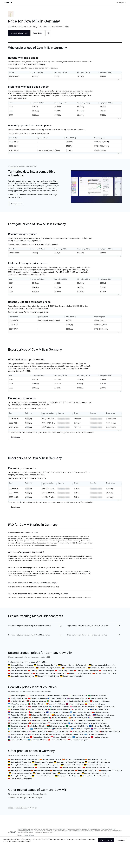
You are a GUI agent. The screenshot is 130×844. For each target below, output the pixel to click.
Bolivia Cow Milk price (57, 726)
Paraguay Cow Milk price (64, 720)
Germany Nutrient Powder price (22, 665)
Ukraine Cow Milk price (19, 709)
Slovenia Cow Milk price (60, 707)
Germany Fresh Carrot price (73, 765)
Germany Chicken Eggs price (21, 773)
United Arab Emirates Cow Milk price (90, 720)
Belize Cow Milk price (62, 729)
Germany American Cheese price (42, 670)
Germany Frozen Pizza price (72, 676)
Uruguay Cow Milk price (19, 715)
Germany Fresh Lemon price (44, 776)
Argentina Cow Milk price (81, 712)
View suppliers (13, 798)
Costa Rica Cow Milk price (20, 737)
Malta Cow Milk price (37, 712)
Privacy (20, 835)
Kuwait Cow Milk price (18, 740)
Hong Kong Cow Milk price (110, 731)
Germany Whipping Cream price (49, 668)
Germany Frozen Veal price (74, 759)
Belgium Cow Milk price (98, 698)
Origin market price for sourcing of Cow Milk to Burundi (29, 626)
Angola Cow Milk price (57, 734)
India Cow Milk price (18, 695)
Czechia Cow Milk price (19, 698)
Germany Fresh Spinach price (111, 770)
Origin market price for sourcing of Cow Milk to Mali (87, 635)
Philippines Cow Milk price (104, 715)
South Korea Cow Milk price (78, 701)
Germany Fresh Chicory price (70, 773)
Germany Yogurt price (65, 670)
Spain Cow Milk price (18, 701)
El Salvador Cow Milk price (101, 726)
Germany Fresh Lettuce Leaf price (97, 767)
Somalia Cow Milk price (81, 729)
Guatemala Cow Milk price (20, 729)
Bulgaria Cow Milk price (19, 707)
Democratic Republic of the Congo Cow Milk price (88, 723)
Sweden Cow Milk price (39, 709)
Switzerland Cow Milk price (40, 715)
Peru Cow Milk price (101, 737)
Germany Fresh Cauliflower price (22, 767)
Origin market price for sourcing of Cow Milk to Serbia (88, 626)
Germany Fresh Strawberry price (22, 765)
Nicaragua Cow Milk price (96, 734)
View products (25, 798)
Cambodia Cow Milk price (103, 729)
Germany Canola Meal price (20, 770)
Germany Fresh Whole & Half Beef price (24, 759)
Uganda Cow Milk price (40, 718)
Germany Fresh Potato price (88, 770)
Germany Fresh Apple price (51, 759)
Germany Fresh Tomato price (21, 762)
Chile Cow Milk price (101, 712)
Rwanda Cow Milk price (38, 740)
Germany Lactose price (19, 670)
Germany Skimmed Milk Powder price (74, 665)
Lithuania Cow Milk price (96, 704)
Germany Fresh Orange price (21, 776)
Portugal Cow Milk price (100, 701)
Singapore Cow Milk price (62, 737)
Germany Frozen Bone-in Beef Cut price (96, 776)
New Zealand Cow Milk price (59, 712)
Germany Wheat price (41, 770)
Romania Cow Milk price (56, 704)
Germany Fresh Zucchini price (68, 776)
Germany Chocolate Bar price (47, 665)
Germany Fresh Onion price (95, 765)
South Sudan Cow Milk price (101, 718)
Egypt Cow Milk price (75, 734)
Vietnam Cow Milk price (41, 737)
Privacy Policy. (25, 841)
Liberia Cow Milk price (39, 731)
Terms (26, 835)
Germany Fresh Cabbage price (21, 778)
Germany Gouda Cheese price (21, 673)
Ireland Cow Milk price (57, 701)
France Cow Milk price (58, 698)
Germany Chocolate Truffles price (23, 668)
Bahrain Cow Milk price (37, 726)
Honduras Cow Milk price (42, 729)
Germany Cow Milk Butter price (80, 673)
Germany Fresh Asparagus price (48, 765)
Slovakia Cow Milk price (78, 698)
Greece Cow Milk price (83, 715)
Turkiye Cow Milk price (58, 740)
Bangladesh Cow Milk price (60, 709)
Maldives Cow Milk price (19, 723)
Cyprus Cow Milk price (106, 707)
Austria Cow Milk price (37, 695)
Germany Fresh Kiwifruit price (47, 767)
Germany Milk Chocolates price (75, 668)
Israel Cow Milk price (82, 737)
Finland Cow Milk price (100, 709)
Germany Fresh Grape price (71, 767)
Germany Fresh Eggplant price (45, 773)
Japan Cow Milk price (81, 709)
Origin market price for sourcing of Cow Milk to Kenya (29, 635)
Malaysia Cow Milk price (43, 720)
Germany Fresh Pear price (44, 762)
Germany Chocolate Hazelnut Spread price (51, 673)
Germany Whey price (109, 670)
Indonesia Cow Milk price (79, 740)
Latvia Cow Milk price (76, 704)
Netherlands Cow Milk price (58, 695)
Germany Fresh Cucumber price (99, 762)
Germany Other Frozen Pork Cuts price (70, 762)
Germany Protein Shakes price (105, 673)
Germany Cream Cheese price (87, 670)
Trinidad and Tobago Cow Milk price (85, 731)
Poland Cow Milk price (79, 695)
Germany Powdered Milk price (48, 676)
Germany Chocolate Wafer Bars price (103, 668)
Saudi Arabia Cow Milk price (78, 726)
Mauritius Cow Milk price (60, 731)
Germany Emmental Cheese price (22, 676)
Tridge (10, 808)
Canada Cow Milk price (39, 698)
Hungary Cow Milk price (37, 701)
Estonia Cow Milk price (19, 704)
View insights (37, 798)
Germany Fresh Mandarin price (63, 770)
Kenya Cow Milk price (18, 726)
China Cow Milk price (39, 723)
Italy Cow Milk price (37, 704)
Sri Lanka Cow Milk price (19, 731)
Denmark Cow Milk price (39, 707)
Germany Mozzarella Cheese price (103, 665)
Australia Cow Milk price (19, 718)
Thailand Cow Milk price (58, 723)
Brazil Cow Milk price (98, 695)
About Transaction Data (62, 597)
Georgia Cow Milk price (19, 734)
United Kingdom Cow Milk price (83, 707)
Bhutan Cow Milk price (79, 718)
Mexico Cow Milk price (59, 718)
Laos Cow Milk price (38, 734)
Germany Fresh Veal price (97, 759)
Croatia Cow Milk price (19, 712)
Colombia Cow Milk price (63, 715)
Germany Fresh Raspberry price (95, 773)
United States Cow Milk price (21, 720)
